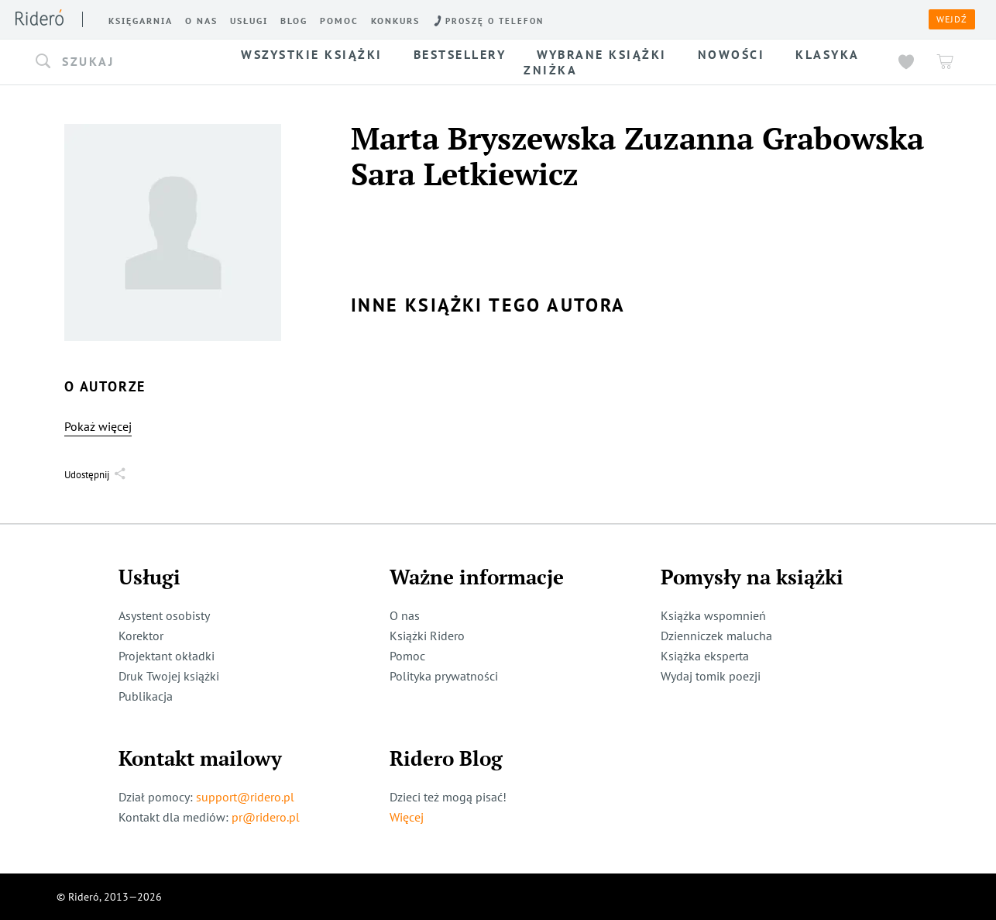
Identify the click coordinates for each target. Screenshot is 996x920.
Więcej (407, 817)
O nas (405, 615)
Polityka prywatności (444, 676)
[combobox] (122, 62)
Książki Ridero (427, 635)
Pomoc (407, 655)
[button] (122, 62)
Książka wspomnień (713, 615)
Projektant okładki (166, 655)
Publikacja (145, 696)
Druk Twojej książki (168, 676)
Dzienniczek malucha (716, 635)
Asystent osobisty (164, 615)
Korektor (140, 635)
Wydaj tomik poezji (711, 676)
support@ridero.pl (245, 797)
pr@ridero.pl (266, 817)
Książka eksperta (705, 655)
